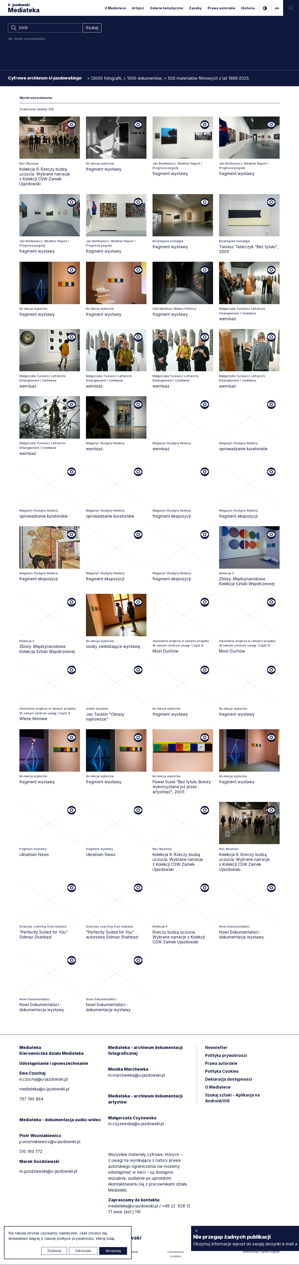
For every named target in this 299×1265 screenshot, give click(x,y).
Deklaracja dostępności (228, 1079)
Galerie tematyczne (166, 8)
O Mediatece (115, 8)
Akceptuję (113, 1251)
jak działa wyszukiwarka (26, 39)
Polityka (222, 1071)
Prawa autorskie (221, 8)
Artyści (138, 8)
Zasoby (195, 8)
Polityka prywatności (226, 1055)
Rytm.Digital (270, 1252)
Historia (248, 8)
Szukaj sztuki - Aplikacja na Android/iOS (232, 1098)
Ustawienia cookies (175, 1254)
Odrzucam (83, 1251)
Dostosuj (54, 1251)
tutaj (110, 1238)
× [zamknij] (196, 1230)
